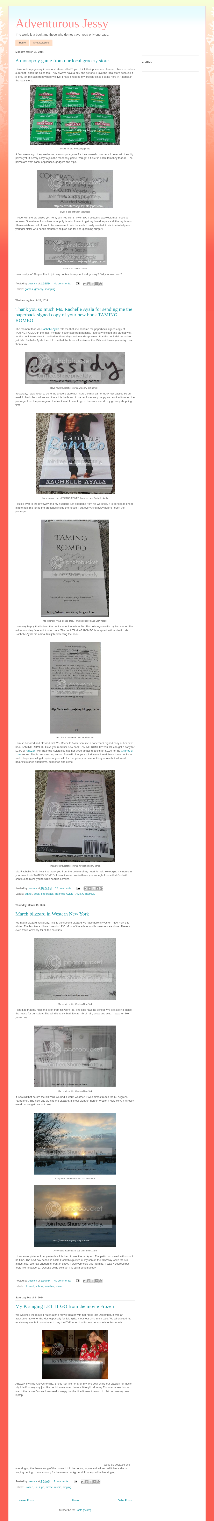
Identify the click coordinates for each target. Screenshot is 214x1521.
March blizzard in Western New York (52, 914)
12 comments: (64, 888)
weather (49, 1286)
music (57, 1487)
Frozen (29, 1487)
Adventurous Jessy (61, 23)
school (39, 1286)
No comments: (63, 283)
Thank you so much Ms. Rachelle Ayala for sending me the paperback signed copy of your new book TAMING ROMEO (73, 314)
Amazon (30, 750)
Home (22, 42)
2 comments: (62, 1481)
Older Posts (125, 1500)
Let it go (39, 1487)
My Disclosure (41, 42)
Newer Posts (26, 1500)
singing (67, 1487)
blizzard (29, 1286)
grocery (38, 289)
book (37, 893)
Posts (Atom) (83, 1510)
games (29, 289)
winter (59, 1286)
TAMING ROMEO (84, 893)
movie (49, 1487)
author (28, 893)
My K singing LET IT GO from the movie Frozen (64, 1306)
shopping (49, 289)
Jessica (33, 283)
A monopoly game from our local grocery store (62, 60)
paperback (47, 893)
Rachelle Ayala (50, 329)
